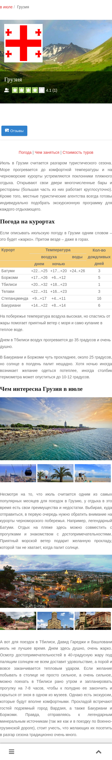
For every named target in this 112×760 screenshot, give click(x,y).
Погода (26, 152)
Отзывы (14, 131)
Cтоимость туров (77, 152)
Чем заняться (47, 152)
